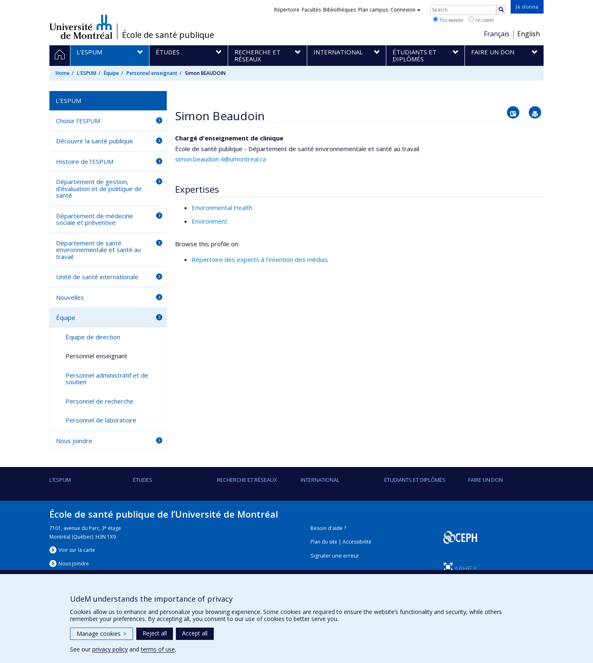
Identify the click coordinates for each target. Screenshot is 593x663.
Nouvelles (70, 297)
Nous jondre (73, 563)
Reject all (154, 633)
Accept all (195, 633)
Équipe (111, 73)
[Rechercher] (501, 10)
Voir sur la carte (76, 549)
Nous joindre (74, 441)
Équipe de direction (92, 337)
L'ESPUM (86, 73)
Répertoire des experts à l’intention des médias (259, 259)
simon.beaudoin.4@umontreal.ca (220, 159)
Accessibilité (357, 541)
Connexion (405, 9)
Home (63, 73)
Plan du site (324, 541)
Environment (209, 221)
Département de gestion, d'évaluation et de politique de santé (99, 188)
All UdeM (481, 19)
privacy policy (110, 649)
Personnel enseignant (151, 73)
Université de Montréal (80, 26)
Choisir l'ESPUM (78, 121)
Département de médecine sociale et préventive (94, 219)
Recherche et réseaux (247, 479)
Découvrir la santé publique (94, 141)
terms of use (158, 649)
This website (448, 19)
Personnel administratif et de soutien (106, 378)
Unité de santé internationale (97, 277)
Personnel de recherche (99, 401)
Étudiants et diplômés (415, 479)
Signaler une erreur (335, 555)
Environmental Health (221, 207)
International (320, 479)
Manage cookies (101, 633)
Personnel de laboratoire (100, 420)
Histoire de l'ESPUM (84, 161)
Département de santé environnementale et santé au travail (98, 250)
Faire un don (485, 479)
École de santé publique (168, 35)
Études (142, 479)
